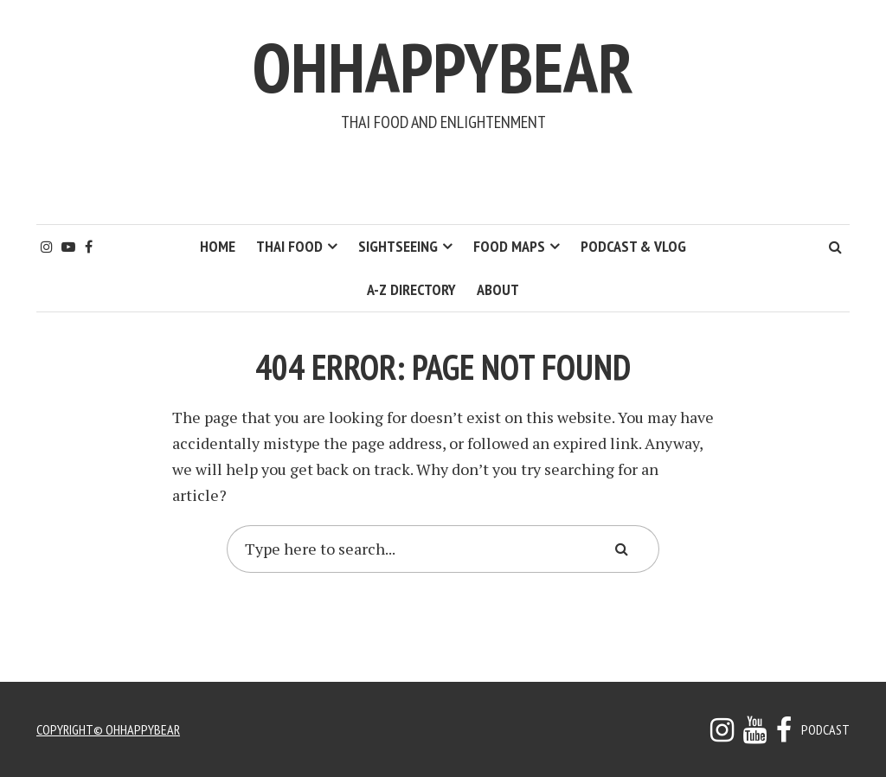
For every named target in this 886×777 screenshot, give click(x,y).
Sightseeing (398, 246)
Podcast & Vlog (633, 246)
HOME (217, 246)
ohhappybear (443, 67)
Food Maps (509, 246)
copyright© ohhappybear (108, 729)
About (498, 289)
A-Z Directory (411, 289)
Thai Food (289, 246)
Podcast (825, 729)
